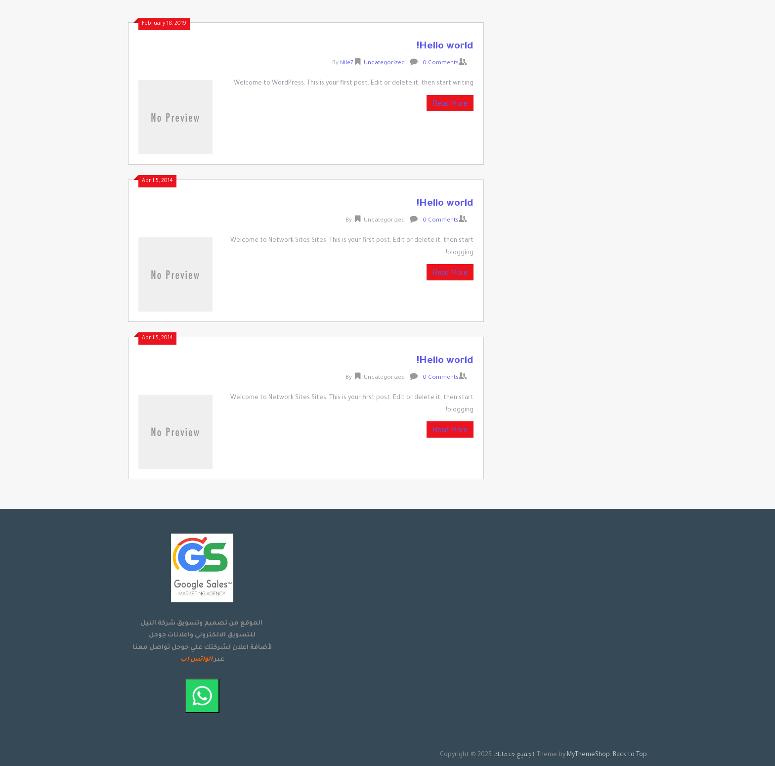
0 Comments (441, 63)
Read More (450, 103)
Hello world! (445, 47)
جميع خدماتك (512, 755)
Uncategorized (384, 63)
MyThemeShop (588, 755)
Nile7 (346, 63)
